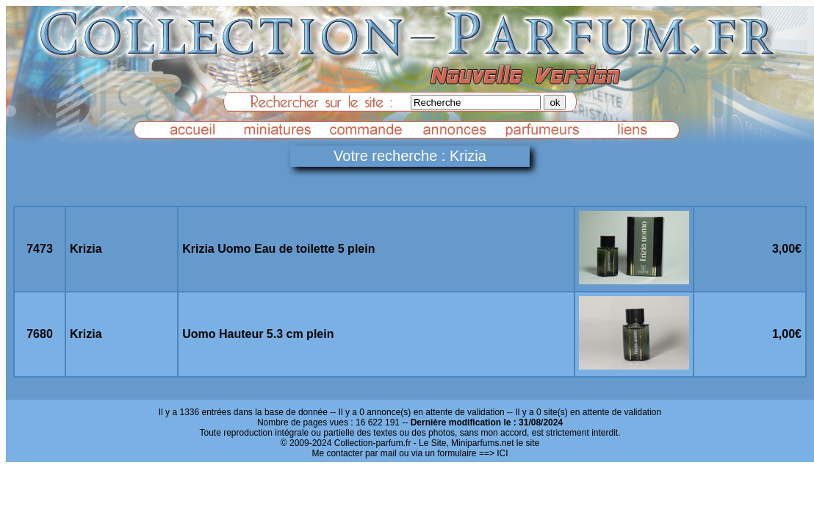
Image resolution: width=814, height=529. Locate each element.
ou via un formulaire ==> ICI (453, 453)
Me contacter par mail (353, 453)
